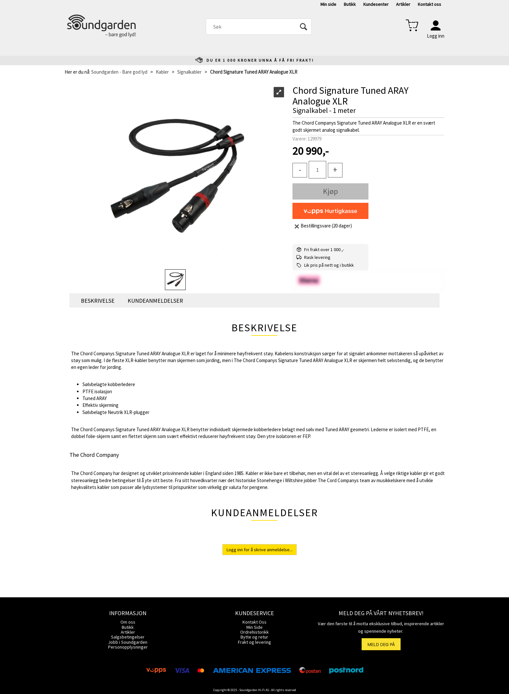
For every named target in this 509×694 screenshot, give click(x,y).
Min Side (254, 627)
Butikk (350, 4)
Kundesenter (376, 4)
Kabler (162, 72)
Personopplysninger (128, 647)
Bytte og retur (254, 637)
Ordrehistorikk (254, 632)
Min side (328, 4)
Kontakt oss (429, 4)
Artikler (403, 4)
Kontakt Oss (254, 622)
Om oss (127, 622)
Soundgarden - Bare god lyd (119, 72)
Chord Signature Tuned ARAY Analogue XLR (253, 72)
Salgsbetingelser (127, 637)
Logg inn (435, 36)
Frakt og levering (254, 642)
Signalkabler (189, 72)
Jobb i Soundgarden (127, 642)
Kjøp (330, 191)
